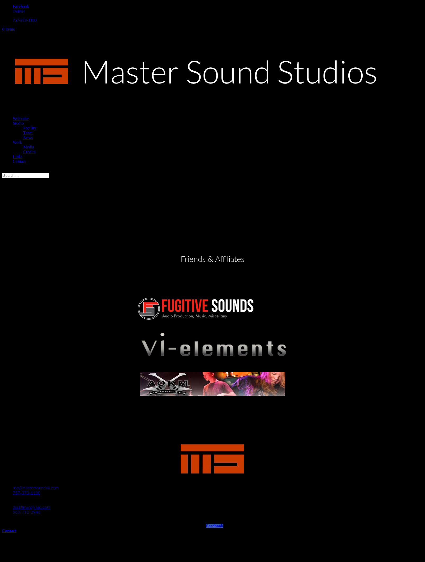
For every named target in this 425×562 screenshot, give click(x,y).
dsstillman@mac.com (31, 506)
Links (17, 156)
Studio (18, 123)
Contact (19, 161)
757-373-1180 (24, 20)
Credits (29, 152)
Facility (29, 128)
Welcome (21, 118)
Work (17, 142)
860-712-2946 (26, 511)
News (28, 137)
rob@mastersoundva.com (36, 487)
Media (28, 147)
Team (28, 133)
